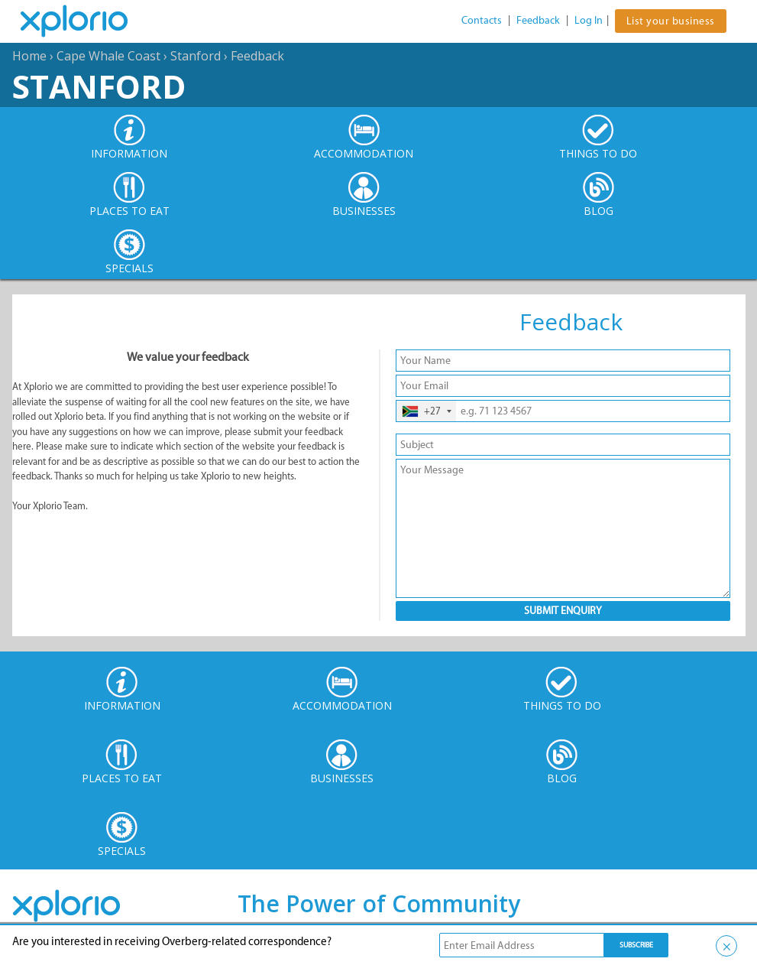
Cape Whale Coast (108, 55)
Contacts (481, 20)
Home (29, 55)
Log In (588, 20)
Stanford (195, 55)
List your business (670, 21)
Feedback (538, 20)
